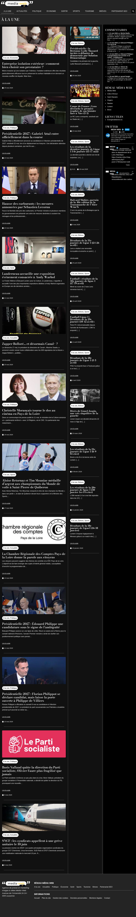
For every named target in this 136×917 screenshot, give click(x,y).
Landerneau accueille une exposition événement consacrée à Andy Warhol (32, 275)
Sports (76, 11)
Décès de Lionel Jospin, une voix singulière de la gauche (84, 413)
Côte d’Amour (112, 94)
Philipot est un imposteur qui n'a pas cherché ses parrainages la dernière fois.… (119, 79)
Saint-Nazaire (112, 97)
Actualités (22, 11)
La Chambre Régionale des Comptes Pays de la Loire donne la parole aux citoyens (31, 560)
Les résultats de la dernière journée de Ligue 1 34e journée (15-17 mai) (85, 149)
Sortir (64, 11)
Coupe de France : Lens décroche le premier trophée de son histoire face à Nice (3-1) (83, 109)
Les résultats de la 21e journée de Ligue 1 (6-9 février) (83, 451)
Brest (109, 110)
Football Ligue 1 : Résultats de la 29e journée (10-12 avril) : (82, 319)
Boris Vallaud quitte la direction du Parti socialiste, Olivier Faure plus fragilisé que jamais (30, 781)
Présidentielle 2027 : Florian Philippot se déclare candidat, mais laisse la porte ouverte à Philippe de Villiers (33, 707)
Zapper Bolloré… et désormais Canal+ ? (33, 343)
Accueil (37, 908)
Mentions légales (95, 908)
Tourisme (89, 11)
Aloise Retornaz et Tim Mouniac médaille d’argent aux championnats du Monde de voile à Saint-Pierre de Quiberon (31, 485)
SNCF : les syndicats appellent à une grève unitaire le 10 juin (31, 852)
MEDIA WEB (112, 148)
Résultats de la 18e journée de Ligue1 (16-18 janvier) (84, 528)
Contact (107, 908)
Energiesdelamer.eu (114, 120)
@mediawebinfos (124, 148)
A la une (7, 11)
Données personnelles (78, 908)
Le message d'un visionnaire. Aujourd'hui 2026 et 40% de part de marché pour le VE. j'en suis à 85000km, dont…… (120, 71)
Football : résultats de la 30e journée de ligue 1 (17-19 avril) (84, 281)
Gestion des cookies (60, 908)
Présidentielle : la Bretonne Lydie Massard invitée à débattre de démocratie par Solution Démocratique (84, 53)
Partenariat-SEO (119, 11)
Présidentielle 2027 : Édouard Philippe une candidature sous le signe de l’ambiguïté (33, 634)
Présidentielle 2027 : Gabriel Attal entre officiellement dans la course (29, 135)
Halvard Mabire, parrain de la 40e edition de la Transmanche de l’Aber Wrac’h (84, 203)
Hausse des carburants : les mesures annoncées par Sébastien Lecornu (31, 205)
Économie (51, 11)
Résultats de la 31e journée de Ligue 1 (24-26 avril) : (84, 243)
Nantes (110, 103)
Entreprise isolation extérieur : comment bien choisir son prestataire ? (33, 65)
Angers (110, 100)
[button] (133, 11)
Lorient (110, 106)
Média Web (111, 91)
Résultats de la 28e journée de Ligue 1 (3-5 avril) (83, 360)
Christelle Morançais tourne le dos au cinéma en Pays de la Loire (32, 412)
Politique (36, 11)
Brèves (102, 11)
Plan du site (46, 908)
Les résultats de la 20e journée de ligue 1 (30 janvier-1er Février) (83, 490)
